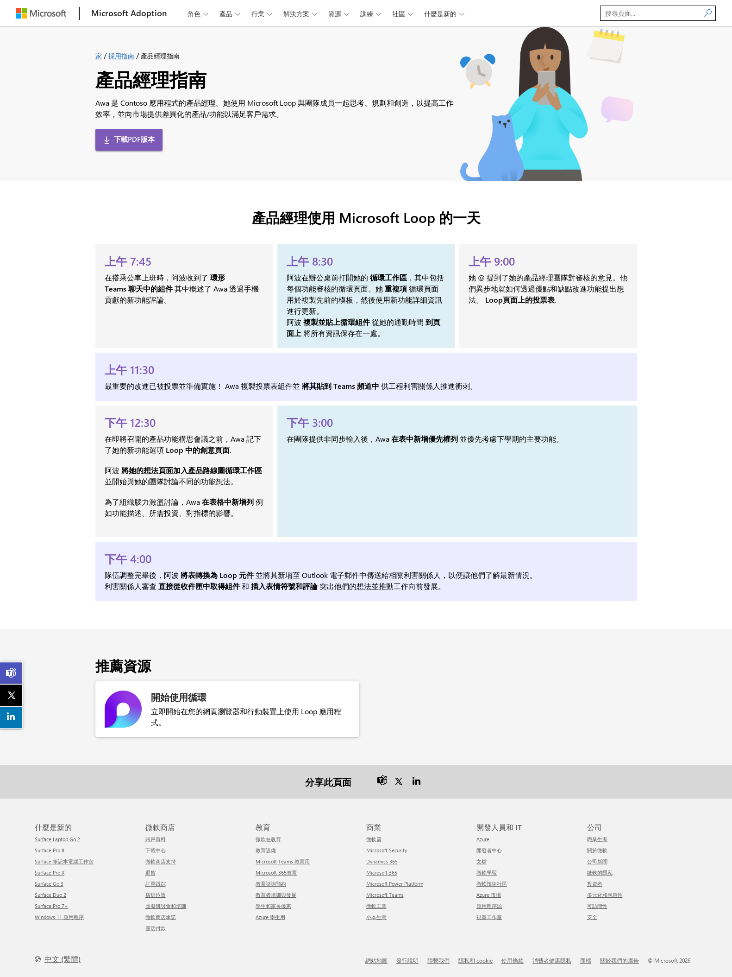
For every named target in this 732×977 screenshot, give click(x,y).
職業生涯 (597, 839)
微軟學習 (486, 872)
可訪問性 (597, 905)
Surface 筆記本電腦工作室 (64, 861)
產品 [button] (230, 13)
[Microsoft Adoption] (129, 13)
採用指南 (121, 55)
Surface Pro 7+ (51, 905)
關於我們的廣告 (619, 960)
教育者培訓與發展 (276, 894)
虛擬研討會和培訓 (165, 905)
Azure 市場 (488, 894)
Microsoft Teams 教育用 (283, 861)
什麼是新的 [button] (445, 13)
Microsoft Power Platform (394, 883)
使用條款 (512, 960)
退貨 (150, 872)
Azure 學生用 (270, 917)
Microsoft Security (386, 850)
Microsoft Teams (385, 894)
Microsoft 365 (381, 872)
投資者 (594, 883)
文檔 (481, 861)
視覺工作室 (489, 917)
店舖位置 (155, 894)
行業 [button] (262, 13)
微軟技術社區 (491, 883)
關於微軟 (597, 850)
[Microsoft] (41, 13)
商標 (585, 960)
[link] (11, 673)
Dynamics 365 (382, 861)
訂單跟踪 (155, 883)
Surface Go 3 (49, 883)
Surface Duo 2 (50, 894)
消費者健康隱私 (551, 960)
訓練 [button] (371, 13)
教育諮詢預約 (271, 883)
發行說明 (407, 960)
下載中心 (155, 850)
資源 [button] (339, 13)
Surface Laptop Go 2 (57, 839)
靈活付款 (155, 928)
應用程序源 (489, 905)
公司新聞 (597, 861)
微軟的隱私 (600, 872)
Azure (482, 839)
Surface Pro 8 (49, 850)
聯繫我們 (438, 960)
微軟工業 (376, 905)
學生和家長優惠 (273, 905)
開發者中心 (489, 850)
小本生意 (376, 917)
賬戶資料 (155, 839)
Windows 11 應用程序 (59, 917)
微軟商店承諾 (160, 917)
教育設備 (266, 850)
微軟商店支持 (160, 861)
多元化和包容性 (605, 894)
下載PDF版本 (134, 139)
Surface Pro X (49, 872)
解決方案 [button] (301, 13)
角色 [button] (199, 13)
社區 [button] (403, 13)
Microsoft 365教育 (276, 872)
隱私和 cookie (475, 960)
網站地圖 (376, 960)
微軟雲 (374, 839)
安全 (592, 917)
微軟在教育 (268, 839)
